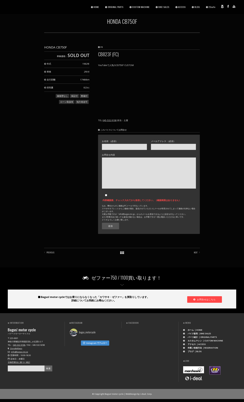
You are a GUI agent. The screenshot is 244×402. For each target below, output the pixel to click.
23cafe (212, 7)
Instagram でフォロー (95, 342)
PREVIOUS (50, 252)
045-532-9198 (110, 120)
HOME (96, 7)
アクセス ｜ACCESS (194, 344)
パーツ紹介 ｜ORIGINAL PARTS (200, 337)
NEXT (195, 252)
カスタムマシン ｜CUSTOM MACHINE (203, 340)
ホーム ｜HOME (192, 330)
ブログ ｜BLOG (192, 351)
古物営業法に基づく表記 (19, 362)
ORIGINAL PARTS (115, 7)
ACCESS (182, 7)
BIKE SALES (163, 7)
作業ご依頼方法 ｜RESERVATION (200, 347)
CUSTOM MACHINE (141, 7)
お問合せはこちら (204, 299)
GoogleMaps (15, 348)
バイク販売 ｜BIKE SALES (197, 333)
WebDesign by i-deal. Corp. (139, 394)
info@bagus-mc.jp (19, 351)
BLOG (197, 7)
